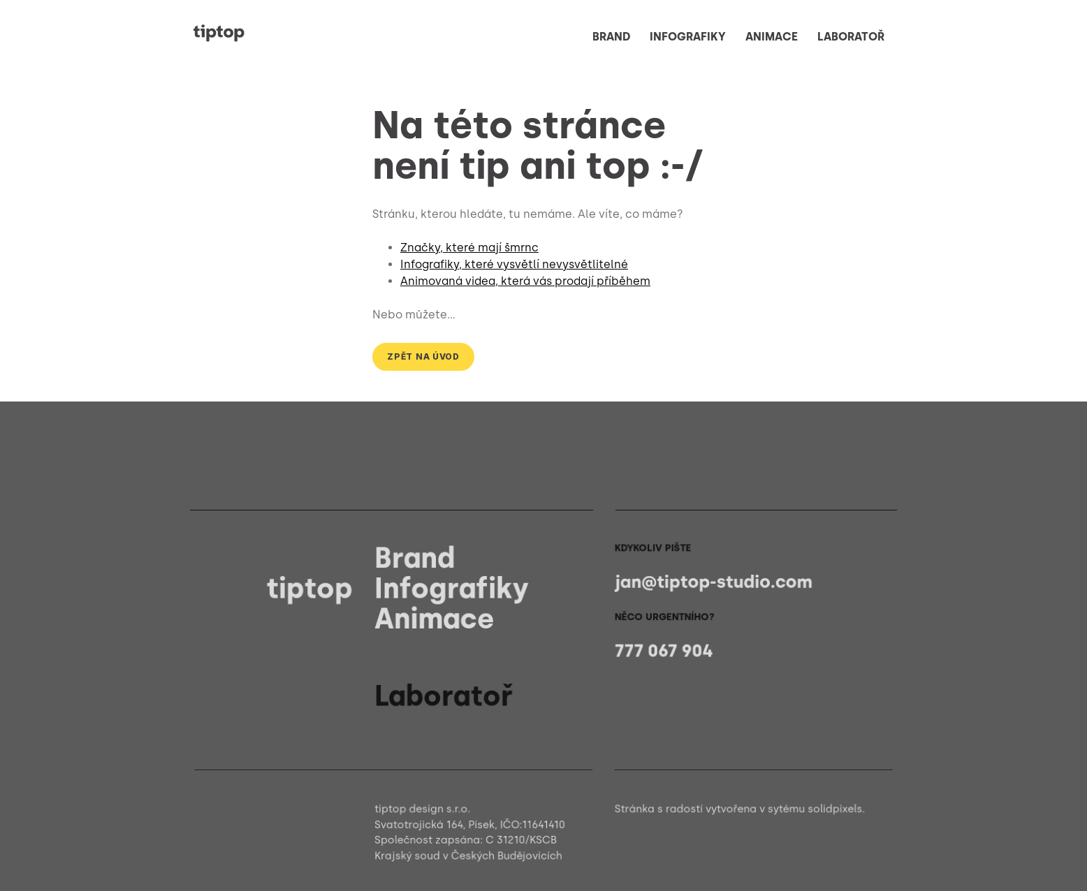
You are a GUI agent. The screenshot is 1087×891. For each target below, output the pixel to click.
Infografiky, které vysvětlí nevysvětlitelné (514, 264)
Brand (416, 558)
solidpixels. (831, 809)
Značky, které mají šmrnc (469, 247)
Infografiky (453, 588)
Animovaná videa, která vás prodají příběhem (525, 281)
